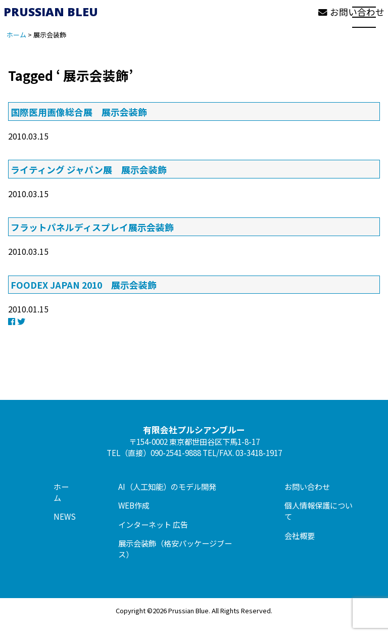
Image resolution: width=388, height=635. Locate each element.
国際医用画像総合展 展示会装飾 (79, 111)
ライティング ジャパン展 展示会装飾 (89, 169)
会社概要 (299, 535)
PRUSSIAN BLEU (51, 12)
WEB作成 (134, 505)
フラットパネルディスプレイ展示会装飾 (92, 227)
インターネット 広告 (153, 524)
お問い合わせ (307, 486)
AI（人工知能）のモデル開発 (167, 486)
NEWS (65, 516)
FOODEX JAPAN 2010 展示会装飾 (84, 284)
